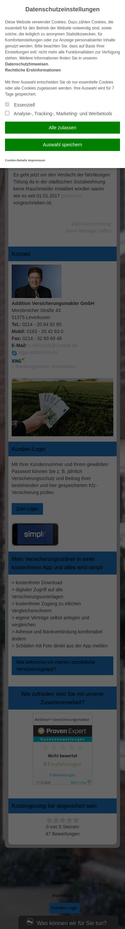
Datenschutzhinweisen (26, 64)
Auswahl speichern (62, 144)
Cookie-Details (16, 160)
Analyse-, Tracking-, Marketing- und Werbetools (58, 113)
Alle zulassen (62, 127)
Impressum (36, 160)
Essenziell (20, 105)
